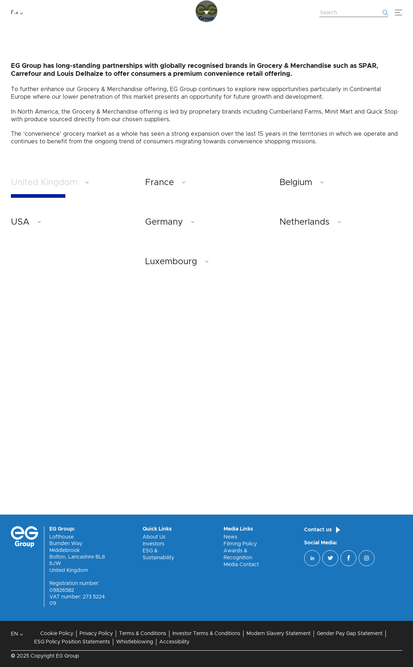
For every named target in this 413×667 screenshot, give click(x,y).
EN (14, 12)
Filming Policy (240, 544)
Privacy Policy (96, 633)
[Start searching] (385, 13)
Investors (153, 544)
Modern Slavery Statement (278, 633)
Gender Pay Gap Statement (350, 633)
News (230, 537)
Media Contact (241, 564)
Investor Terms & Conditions (206, 633)
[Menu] (398, 13)
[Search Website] (353, 13)
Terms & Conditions (142, 633)
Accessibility (174, 642)
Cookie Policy (56, 633)
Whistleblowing (134, 642)
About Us (154, 537)
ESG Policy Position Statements (72, 642)
